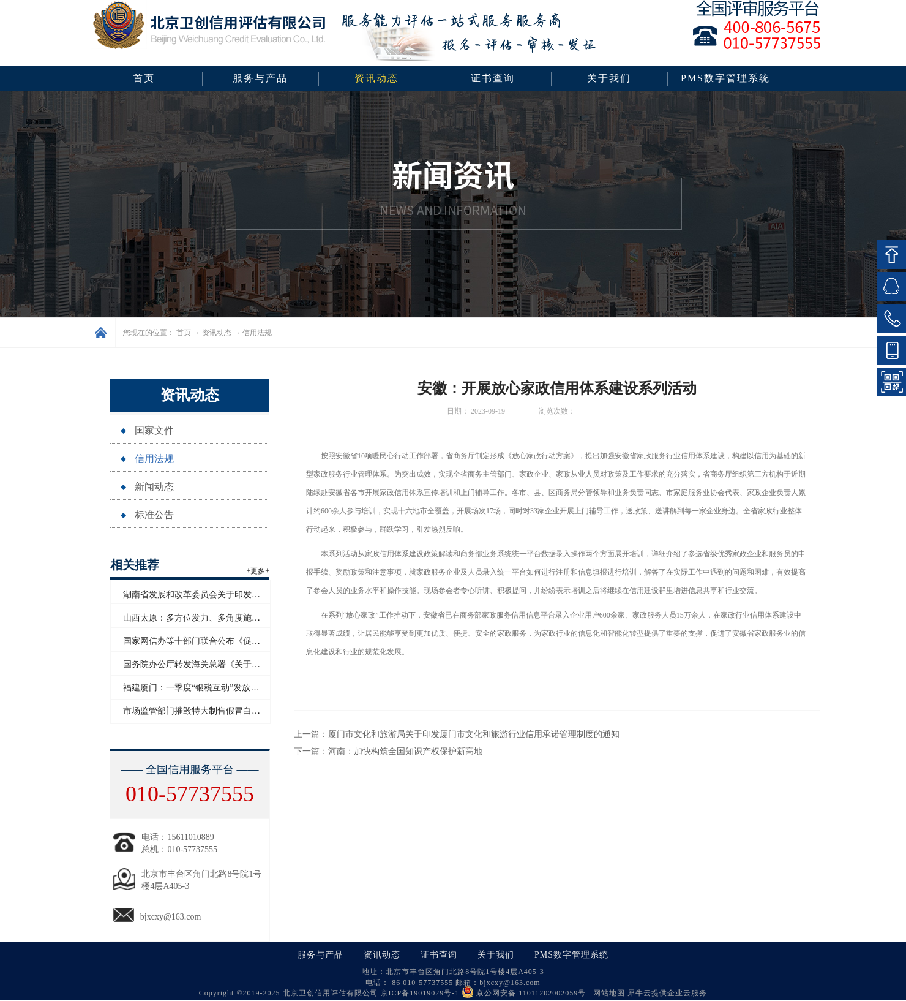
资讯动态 (216, 332)
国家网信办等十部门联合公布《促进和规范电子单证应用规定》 (243, 641)
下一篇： (388, 751)
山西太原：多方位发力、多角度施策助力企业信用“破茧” (229, 617)
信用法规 (257, 332)
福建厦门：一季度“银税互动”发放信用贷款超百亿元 (221, 687)
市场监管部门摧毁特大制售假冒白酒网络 (200, 711)
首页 (144, 78)
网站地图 (606, 993)
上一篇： (457, 734)
